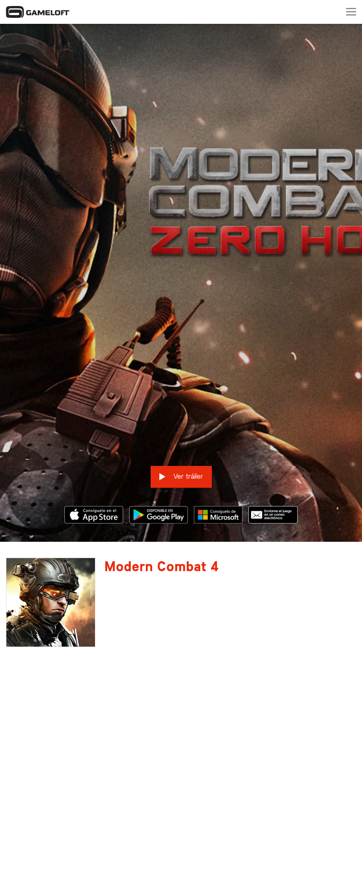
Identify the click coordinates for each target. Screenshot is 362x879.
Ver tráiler (181, 429)
